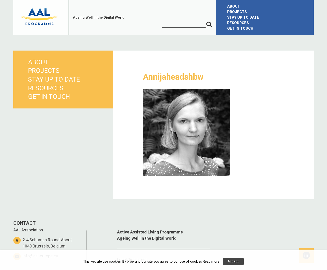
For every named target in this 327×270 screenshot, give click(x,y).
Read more (211, 262)
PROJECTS (237, 12)
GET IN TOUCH (240, 28)
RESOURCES (238, 23)
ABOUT (233, 6)
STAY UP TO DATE (243, 17)
